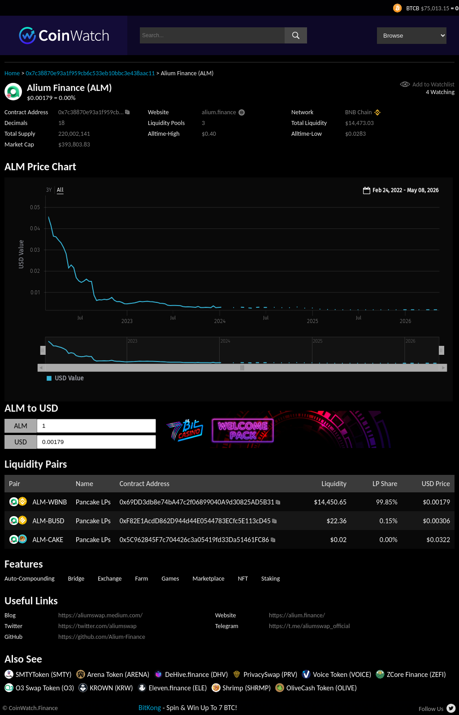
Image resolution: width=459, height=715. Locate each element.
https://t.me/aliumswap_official (309, 626)
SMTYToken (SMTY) (44, 674)
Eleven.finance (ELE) (178, 688)
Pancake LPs (93, 502)
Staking (270, 578)
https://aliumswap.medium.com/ (100, 615)
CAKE (55, 539)
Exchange (109, 578)
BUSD (56, 521)
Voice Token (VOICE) (342, 674)
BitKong (150, 707)
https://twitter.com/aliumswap (97, 626)
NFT (243, 578)
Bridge (76, 578)
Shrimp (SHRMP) (247, 688)
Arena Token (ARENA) (118, 674)
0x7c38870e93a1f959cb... (91, 112)
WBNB (57, 502)
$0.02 (338, 539)
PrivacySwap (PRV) (270, 674)
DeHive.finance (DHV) (196, 674)
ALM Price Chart (40, 166)
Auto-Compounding (29, 578)
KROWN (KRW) (111, 688)
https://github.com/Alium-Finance (101, 637)
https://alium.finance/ (297, 615)
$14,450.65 (330, 502)
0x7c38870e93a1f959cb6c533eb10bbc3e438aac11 (90, 73)
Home (12, 73)
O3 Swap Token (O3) (45, 688)
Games (170, 578)
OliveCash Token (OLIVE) (321, 688)
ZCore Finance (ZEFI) (416, 674)
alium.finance (219, 112)
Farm (141, 578)
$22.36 (337, 521)
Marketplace (209, 578)
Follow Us (431, 709)
